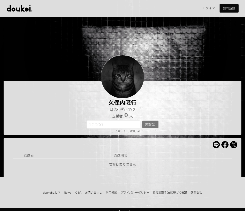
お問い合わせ (93, 193)
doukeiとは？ (51, 193)
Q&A (78, 193)
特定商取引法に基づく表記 (170, 193)
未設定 (150, 124)
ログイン (209, 8)
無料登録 (229, 8)
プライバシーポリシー (135, 193)
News (67, 193)
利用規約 (111, 193)
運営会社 (196, 193)
